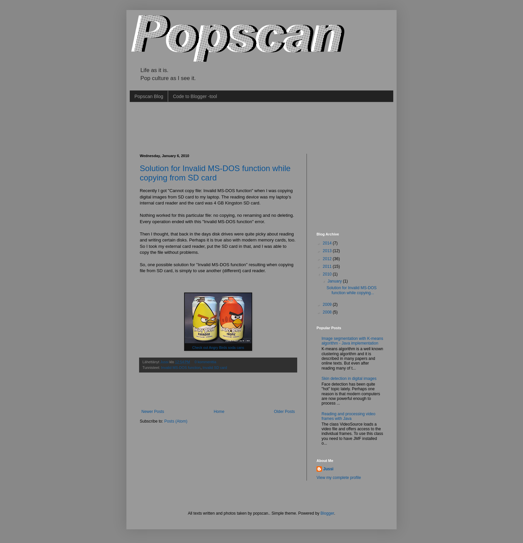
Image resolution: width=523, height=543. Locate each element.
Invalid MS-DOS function (180, 368)
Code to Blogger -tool (195, 96)
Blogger (327, 513)
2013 (328, 250)
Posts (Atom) (175, 421)
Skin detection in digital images (349, 378)
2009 (328, 304)
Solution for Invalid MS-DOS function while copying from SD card (215, 173)
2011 (328, 266)
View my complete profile (339, 477)
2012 (328, 258)
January (335, 281)
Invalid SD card (214, 368)
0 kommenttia (205, 362)
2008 (328, 312)
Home (219, 411)
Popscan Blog (148, 96)
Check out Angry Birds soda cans (218, 348)
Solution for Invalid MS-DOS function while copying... (352, 290)
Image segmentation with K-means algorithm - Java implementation (352, 341)
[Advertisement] (261, 127)
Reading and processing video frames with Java (348, 416)
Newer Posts (152, 411)
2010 (328, 274)
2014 (328, 243)
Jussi (164, 362)
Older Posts (284, 411)
